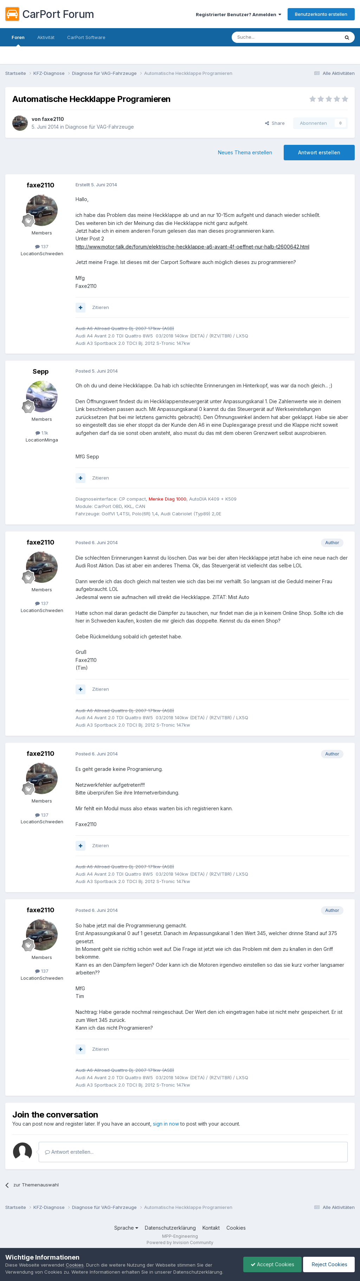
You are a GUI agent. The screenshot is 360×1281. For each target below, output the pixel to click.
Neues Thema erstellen (245, 152)
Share (275, 123)
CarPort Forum (49, 14)
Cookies (236, 1228)
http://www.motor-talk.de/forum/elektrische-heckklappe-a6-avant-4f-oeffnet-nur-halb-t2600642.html (192, 247)
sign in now (166, 1124)
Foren (18, 40)
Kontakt (211, 1228)
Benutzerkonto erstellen (321, 14)
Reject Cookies (328, 1264)
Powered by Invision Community (180, 1242)
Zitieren (100, 307)
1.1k (42, 433)
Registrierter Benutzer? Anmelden (238, 14)
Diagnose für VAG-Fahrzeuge (99, 127)
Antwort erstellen (319, 152)
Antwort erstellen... (69, 1152)
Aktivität (45, 37)
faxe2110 (53, 119)
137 (42, 246)
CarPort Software (86, 37)
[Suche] (267, 37)
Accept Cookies (272, 1264)
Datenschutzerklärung (170, 1228)
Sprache (126, 1228)
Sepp (41, 371)
